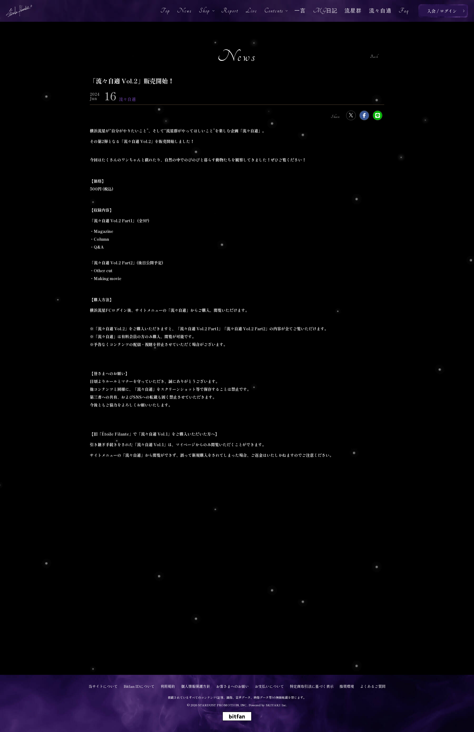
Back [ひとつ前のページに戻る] (374, 56)
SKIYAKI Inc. (276, 705)
